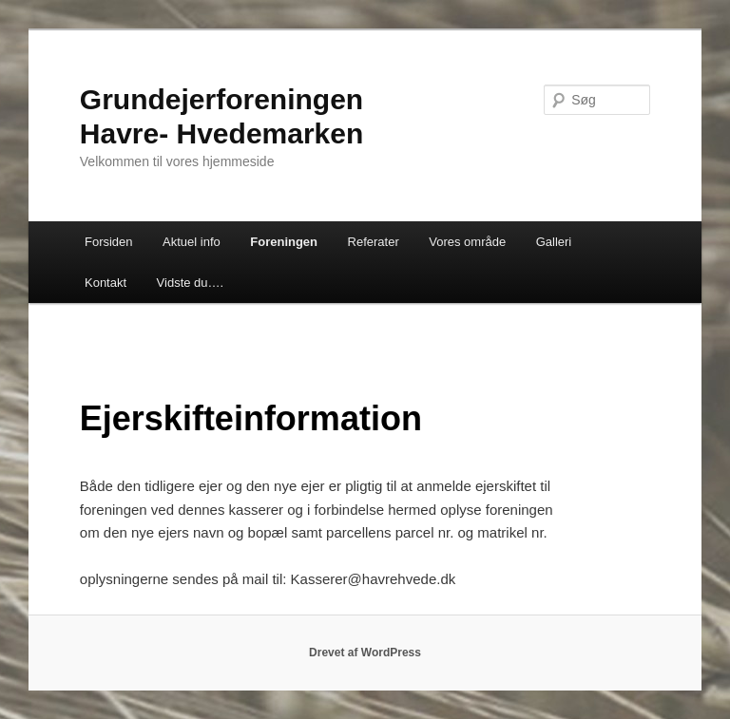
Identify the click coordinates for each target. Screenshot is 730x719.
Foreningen (283, 242)
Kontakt (105, 282)
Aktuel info (192, 242)
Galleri (554, 242)
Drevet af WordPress (365, 652)
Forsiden (109, 242)
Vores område (467, 242)
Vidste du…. (190, 282)
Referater (373, 242)
